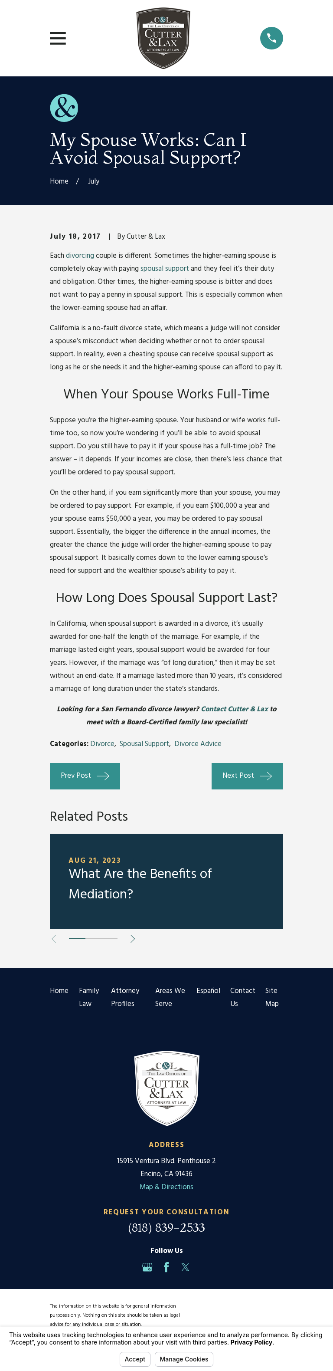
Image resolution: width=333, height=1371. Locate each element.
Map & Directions (166, 1187)
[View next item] (133, 939)
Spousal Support (144, 744)
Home (59, 991)
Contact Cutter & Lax (234, 709)
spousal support (164, 269)
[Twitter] (185, 1267)
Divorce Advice (198, 744)
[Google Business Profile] (147, 1267)
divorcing (80, 256)
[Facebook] (166, 1267)
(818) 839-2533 (166, 1227)
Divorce (102, 744)
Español (208, 991)
